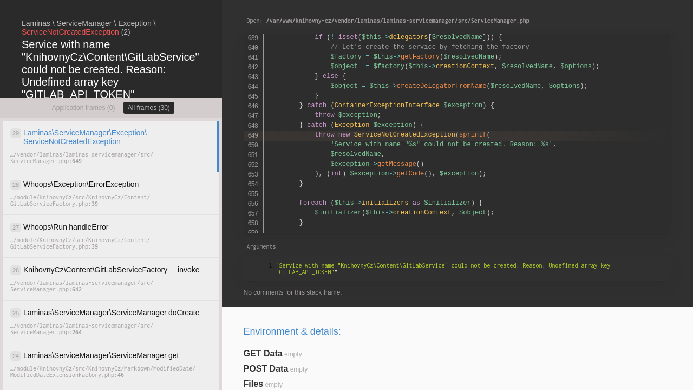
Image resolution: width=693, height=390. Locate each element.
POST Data (266, 368)
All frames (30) (149, 108)
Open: (388, 20)
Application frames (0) (83, 108)
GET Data (263, 353)
